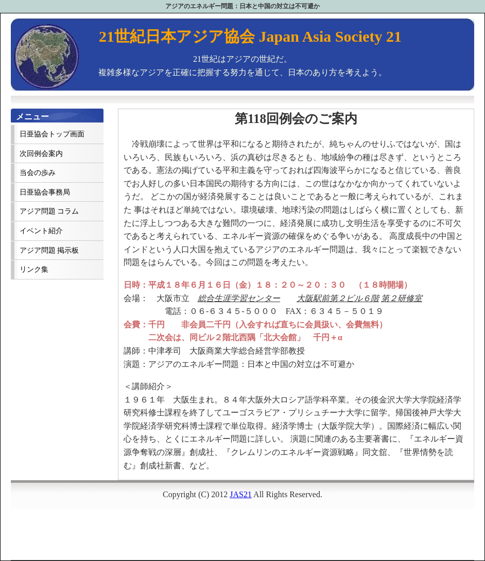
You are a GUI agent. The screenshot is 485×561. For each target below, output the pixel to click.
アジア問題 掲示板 (49, 250)
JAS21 (241, 494)
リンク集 (34, 269)
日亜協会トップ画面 (52, 134)
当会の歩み (38, 173)
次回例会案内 (41, 153)
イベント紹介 (41, 231)
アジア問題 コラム (49, 211)
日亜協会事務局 (45, 192)
